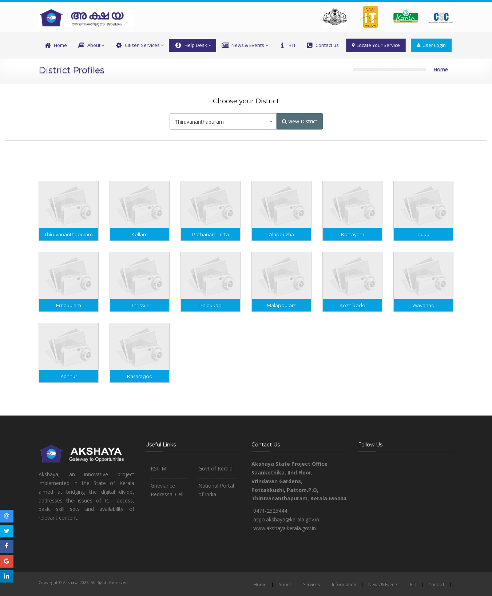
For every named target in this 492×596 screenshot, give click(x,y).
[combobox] (223, 121)
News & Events (244, 45)
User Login (431, 45)
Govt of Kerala (215, 468)
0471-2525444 (270, 510)
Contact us (322, 45)
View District (299, 121)
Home (55, 45)
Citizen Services (139, 45)
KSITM (158, 468)
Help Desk (192, 45)
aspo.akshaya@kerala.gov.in (286, 519)
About (90, 45)
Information (344, 584)
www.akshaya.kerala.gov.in (284, 528)
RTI (286, 45)
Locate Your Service (376, 45)
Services (311, 584)
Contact (436, 584)
